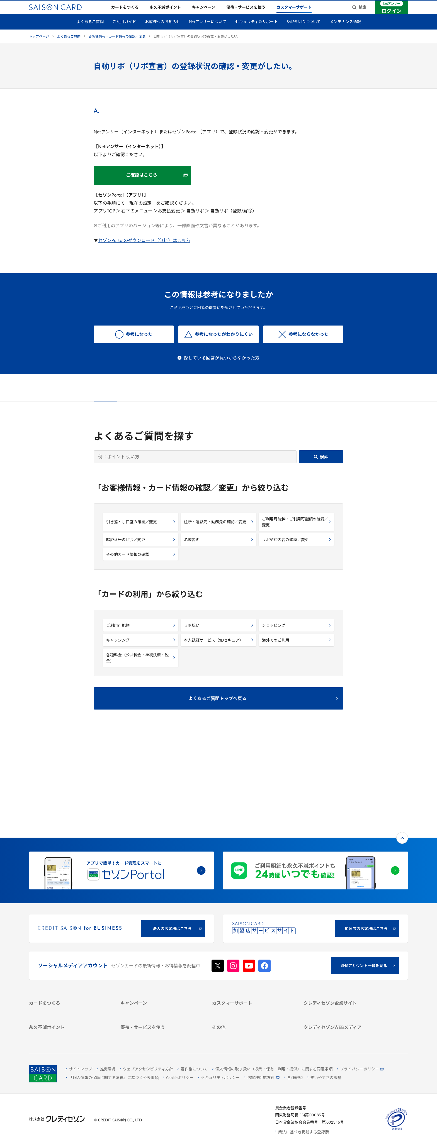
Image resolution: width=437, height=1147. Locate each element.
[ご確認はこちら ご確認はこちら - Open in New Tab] (142, 184)
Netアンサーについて (207, 31)
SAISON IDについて (304, 31)
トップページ (39, 45)
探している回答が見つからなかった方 (221, 367)
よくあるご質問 (90, 31)
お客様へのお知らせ (162, 31)
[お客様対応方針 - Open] (262, 1078)
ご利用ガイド (124, 31)
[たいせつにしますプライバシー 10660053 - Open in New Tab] (396, 1130)
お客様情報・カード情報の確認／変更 (117, 45)
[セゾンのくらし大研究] (343, 1011)
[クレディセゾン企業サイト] (343, 922)
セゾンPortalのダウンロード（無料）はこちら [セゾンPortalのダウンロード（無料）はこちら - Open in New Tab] (144, 250)
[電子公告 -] (343, 958)
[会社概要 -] (343, 929)
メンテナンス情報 (345, 31)
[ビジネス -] (343, 936)
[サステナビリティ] (343, 943)
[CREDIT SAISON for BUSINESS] (121, 837)
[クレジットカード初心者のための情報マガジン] (343, 988)
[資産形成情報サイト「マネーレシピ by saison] (343, 1001)
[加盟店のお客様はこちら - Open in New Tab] (315, 837)
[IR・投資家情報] (343, 950)
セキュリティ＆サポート (256, 31)
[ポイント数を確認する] (68, 1034)
